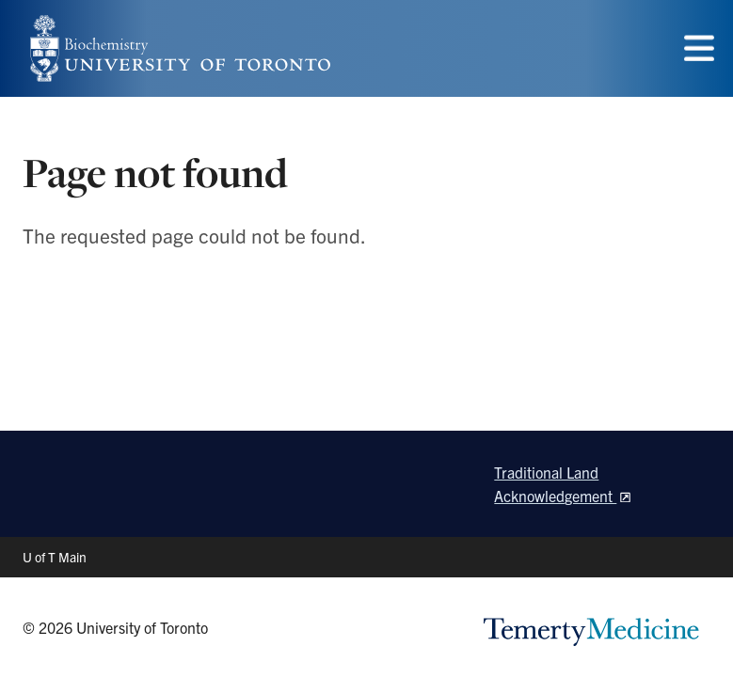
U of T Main (55, 556)
